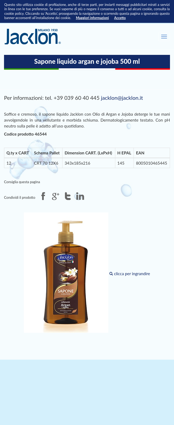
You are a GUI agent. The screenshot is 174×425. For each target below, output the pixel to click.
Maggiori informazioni (92, 18)
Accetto (120, 18)
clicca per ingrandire (87, 273)
